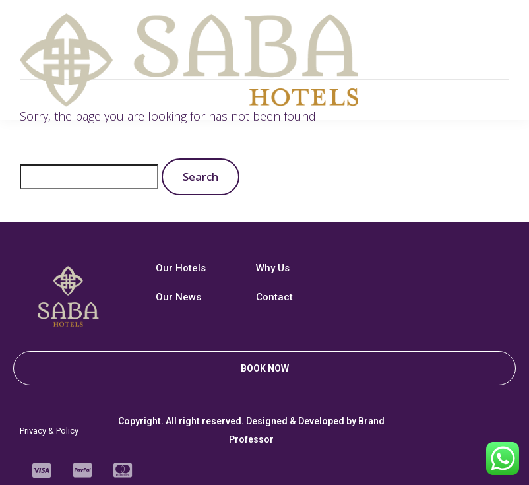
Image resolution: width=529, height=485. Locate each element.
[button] (264, 368)
